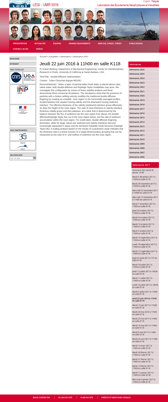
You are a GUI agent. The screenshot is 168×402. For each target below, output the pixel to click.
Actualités (53, 56)
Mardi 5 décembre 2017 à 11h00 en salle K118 (143, 178)
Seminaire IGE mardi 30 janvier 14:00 (143, 171)
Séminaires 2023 (137, 82)
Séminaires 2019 (137, 100)
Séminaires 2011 (137, 135)
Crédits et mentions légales (116, 397)
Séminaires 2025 (137, 74)
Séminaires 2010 (137, 139)
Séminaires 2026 (137, 69)
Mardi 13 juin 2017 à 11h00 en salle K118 (144, 306)
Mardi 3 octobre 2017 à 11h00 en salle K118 (142, 232)
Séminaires (65, 56)
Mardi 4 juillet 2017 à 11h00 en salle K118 (144, 292)
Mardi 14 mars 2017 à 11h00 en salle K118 (142, 346)
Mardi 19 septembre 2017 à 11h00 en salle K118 (144, 238)
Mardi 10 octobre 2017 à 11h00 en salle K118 (143, 225)
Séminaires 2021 (137, 91)
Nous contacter (41, 397)
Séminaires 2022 (137, 87)
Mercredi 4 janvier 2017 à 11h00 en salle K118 (143, 380)
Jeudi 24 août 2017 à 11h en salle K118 (144, 259)
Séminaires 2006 (137, 157)
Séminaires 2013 (137, 126)
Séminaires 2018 (137, 104)
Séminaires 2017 (80, 56)
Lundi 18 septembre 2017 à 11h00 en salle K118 (144, 245)
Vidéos (39, 49)
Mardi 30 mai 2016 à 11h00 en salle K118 (144, 313)
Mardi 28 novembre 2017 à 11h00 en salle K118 (144, 184)
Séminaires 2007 (137, 152)
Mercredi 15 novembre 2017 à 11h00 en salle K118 (145, 198)
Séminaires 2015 (137, 117)
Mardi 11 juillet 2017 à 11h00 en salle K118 (142, 279)
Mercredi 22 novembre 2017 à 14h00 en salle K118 (145, 191)
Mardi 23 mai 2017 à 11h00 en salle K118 (144, 319)
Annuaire (14, 59)
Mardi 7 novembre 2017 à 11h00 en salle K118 (143, 205)
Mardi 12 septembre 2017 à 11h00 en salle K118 (144, 252)
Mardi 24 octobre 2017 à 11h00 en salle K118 (143, 218)
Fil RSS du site (65, 397)
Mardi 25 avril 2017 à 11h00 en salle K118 (144, 340)
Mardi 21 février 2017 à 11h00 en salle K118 (142, 360)
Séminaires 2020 (137, 95)
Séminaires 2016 (137, 113)
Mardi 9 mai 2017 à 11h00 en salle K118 (144, 333)
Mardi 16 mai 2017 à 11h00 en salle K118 (144, 326)
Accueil (43, 56)
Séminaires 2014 (137, 122)
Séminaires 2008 (137, 148)
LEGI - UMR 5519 (45, 4)
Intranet (14, 64)
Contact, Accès (20, 49)
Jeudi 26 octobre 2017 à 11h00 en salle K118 (142, 211)
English (146, 1)
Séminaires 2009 (137, 144)
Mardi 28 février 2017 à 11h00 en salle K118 (142, 353)
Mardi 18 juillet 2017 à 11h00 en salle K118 (142, 265)
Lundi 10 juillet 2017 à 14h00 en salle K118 (145, 286)
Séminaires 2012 (137, 130)
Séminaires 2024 (137, 78)
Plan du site (87, 397)
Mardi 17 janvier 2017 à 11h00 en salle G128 (143, 373)
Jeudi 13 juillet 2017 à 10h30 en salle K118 (145, 272)
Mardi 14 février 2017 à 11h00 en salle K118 (142, 367)
